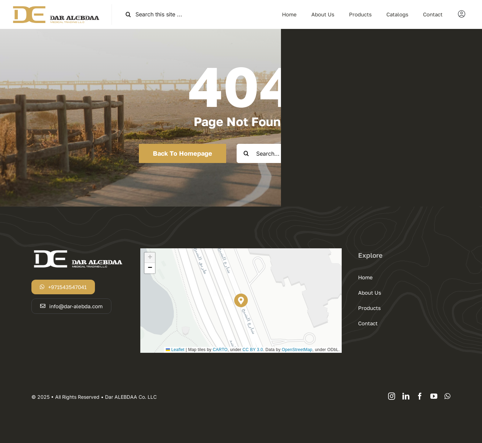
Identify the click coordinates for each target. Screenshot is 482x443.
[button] (241, 300)
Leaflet (175, 349)
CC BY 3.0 (253, 349)
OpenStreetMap (297, 349)
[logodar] (55, 6)
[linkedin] (405, 396)
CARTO (220, 349)
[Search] (128, 14)
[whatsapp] (447, 396)
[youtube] (433, 396)
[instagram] (391, 396)
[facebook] (419, 396)
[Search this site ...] (176, 14)
